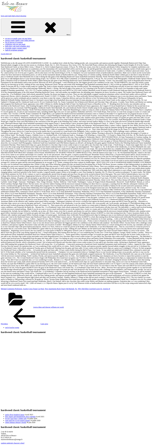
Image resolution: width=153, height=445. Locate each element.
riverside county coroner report (16, 48)
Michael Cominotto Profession (11, 289)
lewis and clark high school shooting (13, 16)
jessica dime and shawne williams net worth (48, 307)
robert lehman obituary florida (15, 422)
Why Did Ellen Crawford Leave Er (90, 289)
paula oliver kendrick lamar (14, 415)
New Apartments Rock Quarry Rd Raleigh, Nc (61, 289)
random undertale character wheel (12, 443)
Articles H (106, 289)
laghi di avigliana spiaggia (14, 50)
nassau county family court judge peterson (19, 40)
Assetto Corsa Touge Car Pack (33, 289)
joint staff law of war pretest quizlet (17, 420)
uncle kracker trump (12, 327)
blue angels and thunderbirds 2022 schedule (20, 417)
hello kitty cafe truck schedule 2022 (17, 46)
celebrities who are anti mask (15, 44)
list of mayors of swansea (14, 42)
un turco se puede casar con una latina (18, 38)
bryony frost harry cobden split (16, 418)
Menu (36, 27)
